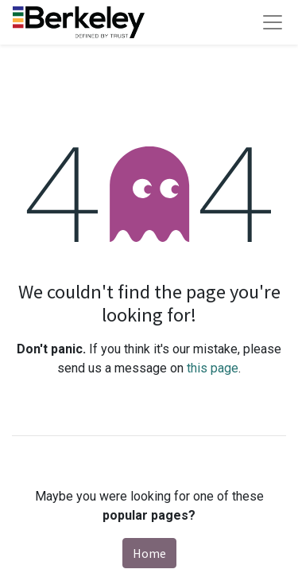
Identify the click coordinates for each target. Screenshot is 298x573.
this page (212, 368)
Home (149, 553)
